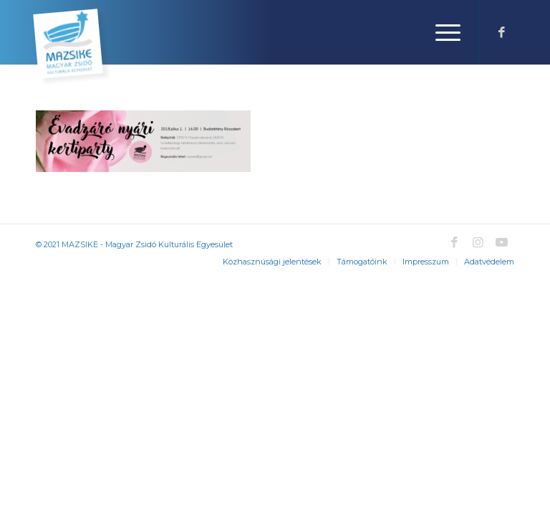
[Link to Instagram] (477, 242)
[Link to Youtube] (501, 242)
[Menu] (440, 32)
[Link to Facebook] (501, 32)
